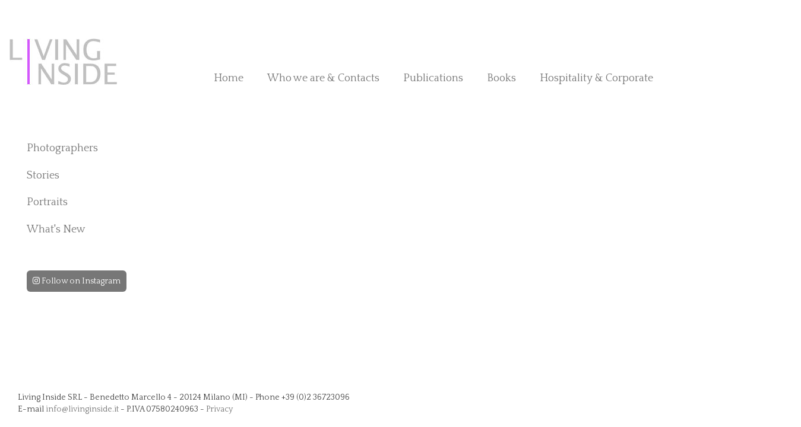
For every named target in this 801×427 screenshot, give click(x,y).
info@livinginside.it (82, 409)
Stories (43, 175)
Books (501, 78)
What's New (56, 229)
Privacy (219, 409)
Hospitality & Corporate (596, 78)
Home (228, 78)
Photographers (62, 148)
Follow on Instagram (77, 281)
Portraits (47, 202)
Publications (433, 78)
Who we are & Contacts (323, 78)
